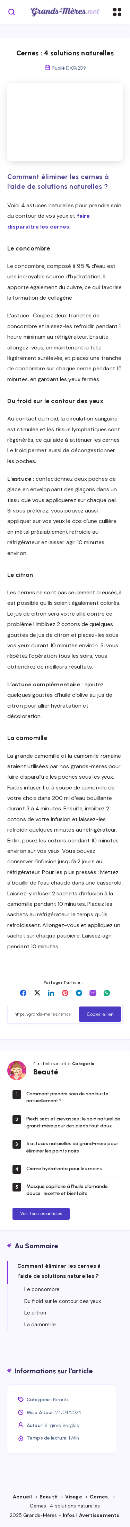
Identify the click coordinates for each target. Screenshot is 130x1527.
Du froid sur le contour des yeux (62, 1301)
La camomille (40, 1324)
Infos (69, 1515)
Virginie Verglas (61, 1425)
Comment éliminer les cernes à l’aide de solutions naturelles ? (59, 1271)
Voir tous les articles (41, 1213)
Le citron (35, 1312)
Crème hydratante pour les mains (64, 1169)
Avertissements (100, 1515)
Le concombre (42, 1289)
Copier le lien (100, 1014)
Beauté (61, 1400)
